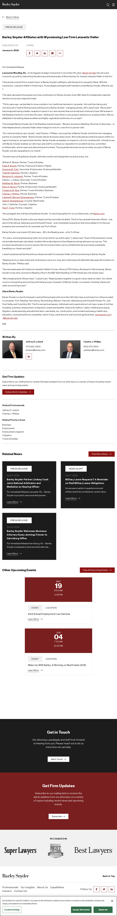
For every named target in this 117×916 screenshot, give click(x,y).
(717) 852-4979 (33, 346)
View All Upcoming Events (97, 570)
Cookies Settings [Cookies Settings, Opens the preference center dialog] (12, 910)
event (35, 608)
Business (6, 425)
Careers (7, 891)
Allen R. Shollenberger (12, 201)
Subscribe (58, 816)
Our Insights (28, 887)
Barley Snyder (89, 73)
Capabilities (57, 887)
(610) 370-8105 (90, 346)
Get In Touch (58, 759)
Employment (8, 428)
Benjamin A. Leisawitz (12, 176)
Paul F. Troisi (8, 208)
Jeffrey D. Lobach (34, 341)
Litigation (6, 435)
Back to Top (109, 876)
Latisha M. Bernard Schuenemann (18, 197)
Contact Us (20, 891)
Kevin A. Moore (9, 187)
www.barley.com (103, 314)
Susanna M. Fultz (10, 169)
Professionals (10, 887)
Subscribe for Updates (18, 392)
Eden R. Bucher (9, 166)
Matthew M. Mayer (11, 183)
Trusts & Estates (10, 439)
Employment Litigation (13, 432)
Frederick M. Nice (10, 190)
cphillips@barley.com (93, 350)
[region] (58, 906)
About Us (42, 887)
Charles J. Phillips (10, 194)
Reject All (103, 910)
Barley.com (99, 213)
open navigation (113, 3)
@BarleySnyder (10, 318)
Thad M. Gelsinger (11, 173)
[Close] (112, 901)
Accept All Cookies (81, 910)
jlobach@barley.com (35, 350)
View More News (102, 454)
